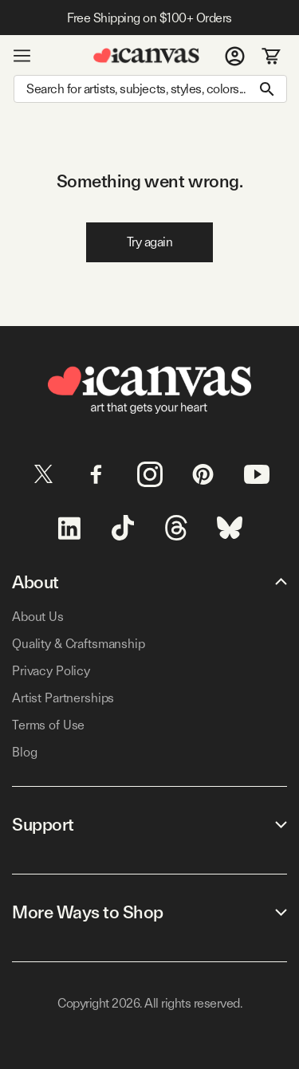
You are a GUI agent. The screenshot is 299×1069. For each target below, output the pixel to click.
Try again (150, 242)
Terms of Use (48, 725)
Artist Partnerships (63, 697)
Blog (24, 752)
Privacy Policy (51, 670)
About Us (38, 616)
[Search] (150, 89)
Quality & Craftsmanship (78, 643)
